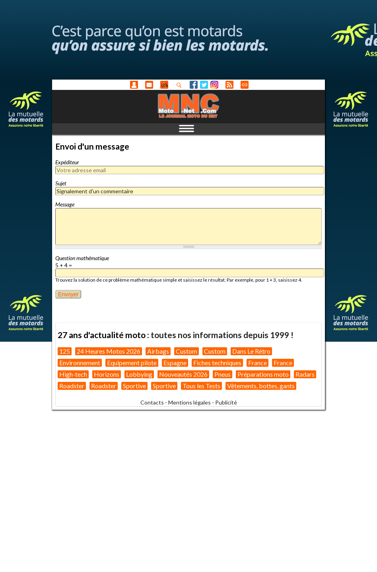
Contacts (152, 402)
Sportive (134, 385)
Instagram (214, 85)
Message (64, 204)
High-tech (73, 374)
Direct (245, 85)
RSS (229, 85)
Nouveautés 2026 (183, 374)
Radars (305, 374)
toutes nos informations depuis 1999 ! (222, 335)
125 (64, 351)
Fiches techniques (217, 362)
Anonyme (134, 85)
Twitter (204, 85)
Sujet (60, 183)
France (257, 362)
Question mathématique (82, 258)
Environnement (79, 362)
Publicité (226, 402)
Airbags (158, 351)
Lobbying (139, 374)
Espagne (175, 362)
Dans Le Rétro (251, 351)
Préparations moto (263, 374)
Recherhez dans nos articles (181, 85)
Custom (186, 351)
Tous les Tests (201, 385)
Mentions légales (189, 402)
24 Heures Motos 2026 (108, 351)
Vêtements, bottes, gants (261, 385)
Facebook (194, 85)
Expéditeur (67, 162)
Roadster (71, 385)
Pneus (222, 374)
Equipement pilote (132, 362)
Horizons (106, 374)
